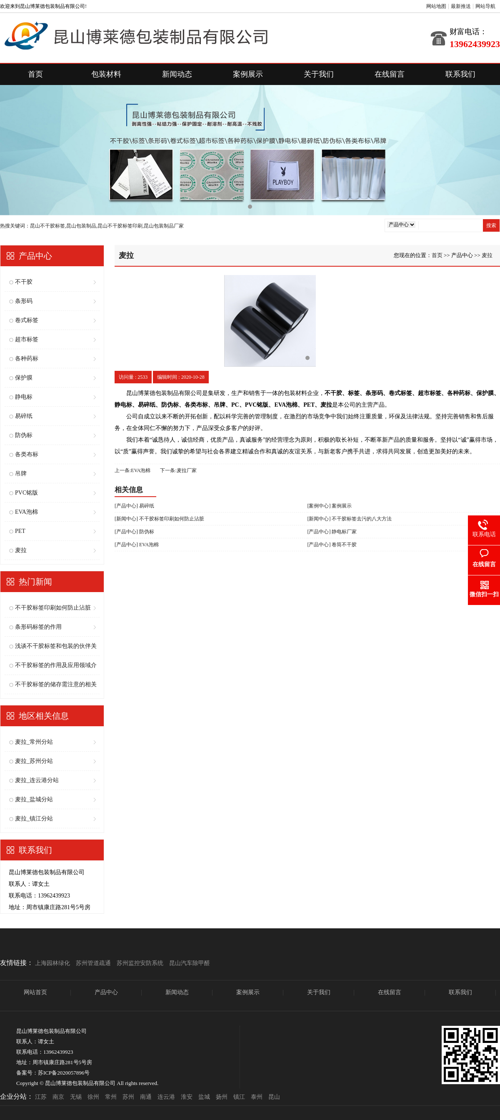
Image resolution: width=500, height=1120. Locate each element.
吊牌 (21, 473)
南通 (146, 1097)
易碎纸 (23, 416)
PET (20, 531)
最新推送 (461, 6)
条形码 (23, 301)
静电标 (23, 397)
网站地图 (436, 6)
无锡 (76, 1097)
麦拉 (21, 550)
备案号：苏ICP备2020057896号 (53, 1073)
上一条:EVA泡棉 (132, 470)
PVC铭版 (26, 493)
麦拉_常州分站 (34, 742)
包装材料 (106, 74)
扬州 (222, 1097)
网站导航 (485, 6)
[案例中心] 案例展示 (330, 506)
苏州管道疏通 (93, 963)
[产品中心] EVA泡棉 (137, 545)
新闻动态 (177, 74)
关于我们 (319, 74)
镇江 (239, 1097)
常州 (111, 1097)
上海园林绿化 (52, 963)
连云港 (166, 1097)
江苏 (41, 1097)
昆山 (274, 1097)
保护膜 (23, 378)
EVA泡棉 (26, 512)
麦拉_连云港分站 (37, 780)
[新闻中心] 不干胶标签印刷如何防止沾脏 (159, 519)
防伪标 (23, 435)
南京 (58, 1097)
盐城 (204, 1097)
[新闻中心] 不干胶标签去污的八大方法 (350, 519)
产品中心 (106, 992)
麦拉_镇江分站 (34, 818)
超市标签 (26, 339)
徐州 (93, 1097)
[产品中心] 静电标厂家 (332, 532)
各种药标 (26, 358)
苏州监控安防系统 (140, 963)
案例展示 (248, 74)
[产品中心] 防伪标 (134, 532)
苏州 (128, 1097)
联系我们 (460, 74)
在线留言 (390, 74)
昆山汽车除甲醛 (189, 963)
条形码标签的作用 (38, 627)
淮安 (186, 1097)
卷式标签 (26, 320)
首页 (35, 74)
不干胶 (23, 282)
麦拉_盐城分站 (34, 799)
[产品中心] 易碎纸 (134, 506)
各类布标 (26, 454)
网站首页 (35, 992)
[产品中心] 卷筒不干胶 (332, 545)
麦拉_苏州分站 (34, 761)
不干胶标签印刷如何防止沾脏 (53, 608)
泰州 (256, 1097)
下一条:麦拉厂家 (178, 470)
